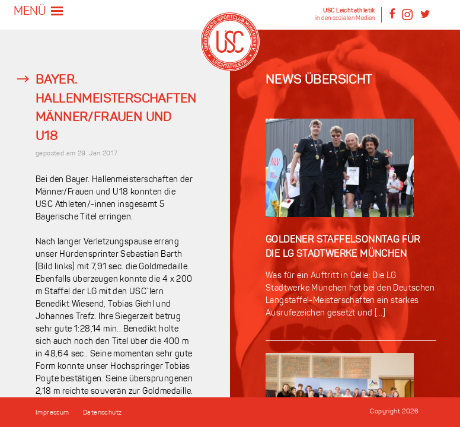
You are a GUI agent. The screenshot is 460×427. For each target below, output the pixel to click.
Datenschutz (102, 413)
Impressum (52, 413)
